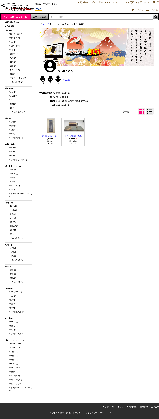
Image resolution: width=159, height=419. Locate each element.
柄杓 (13, 104)
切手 (13, 182)
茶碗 (13, 96)
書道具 (14, 54)
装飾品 (14, 304)
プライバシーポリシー (115, 407)
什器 (8, 266)
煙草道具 (15, 38)
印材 (13, 50)
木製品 (14, 352)
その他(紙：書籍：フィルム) (20, 195)
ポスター (15, 186)
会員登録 (152, 10)
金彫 (13, 256)
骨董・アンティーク (14, 340)
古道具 (14, 74)
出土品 (9, 318)
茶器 (13, 92)
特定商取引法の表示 (149, 407)
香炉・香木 (16, 46)
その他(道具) (17, 82)
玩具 (13, 58)
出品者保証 (11, 26)
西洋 (13, 218)
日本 (14, 206)
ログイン (137, 10)
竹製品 (14, 372)
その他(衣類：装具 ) (19, 160)
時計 (13, 296)
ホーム (46, 24)
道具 (8, 30)
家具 (13, 270)
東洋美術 (15, 344)
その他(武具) (16, 138)
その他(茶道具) (17, 112)
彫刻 (8, 245)
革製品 (14, 360)
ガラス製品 (16, 368)
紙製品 (14, 356)
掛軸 (14, 226)
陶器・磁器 (16, 384)
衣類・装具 (10, 144)
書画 (9, 203)
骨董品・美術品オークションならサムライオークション (84, 412)
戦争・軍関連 (16, 380)
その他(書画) (17, 238)
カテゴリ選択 (39, 17)
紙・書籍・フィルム (14, 166)
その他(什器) (16, 282)
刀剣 (13, 122)
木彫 (13, 248)
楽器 (13, 66)
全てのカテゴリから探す (17, 17)
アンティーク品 (18, 78)
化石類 (14, 326)
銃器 (13, 126)
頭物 (13, 152)
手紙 (13, 178)
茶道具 (9, 88)
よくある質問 (127, 2)
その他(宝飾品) (17, 312)
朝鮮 (13, 214)
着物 (13, 148)
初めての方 (112, 2)
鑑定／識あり (12, 22)
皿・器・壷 (16, 34)
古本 (13, 170)
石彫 (13, 252)
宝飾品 (9, 288)
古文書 (14, 174)
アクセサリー (16, 292)
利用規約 (133, 407)
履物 (13, 156)
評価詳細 (67, 80)
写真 (13, 190)
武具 (8, 118)
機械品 (14, 364)
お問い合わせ (144, 2)
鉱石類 (14, 322)
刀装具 (14, 130)
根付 (13, 308)
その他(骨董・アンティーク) (20, 389)
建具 (13, 274)
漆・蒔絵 (15, 376)
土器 (13, 330)
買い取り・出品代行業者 (91, 2)
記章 (13, 300)
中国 (13, 210)
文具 (13, 62)
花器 (13, 42)
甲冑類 (14, 134)
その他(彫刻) (16, 260)
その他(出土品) (17, 334)
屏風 (13, 278)
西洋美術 (15, 348)
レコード (15, 70)
